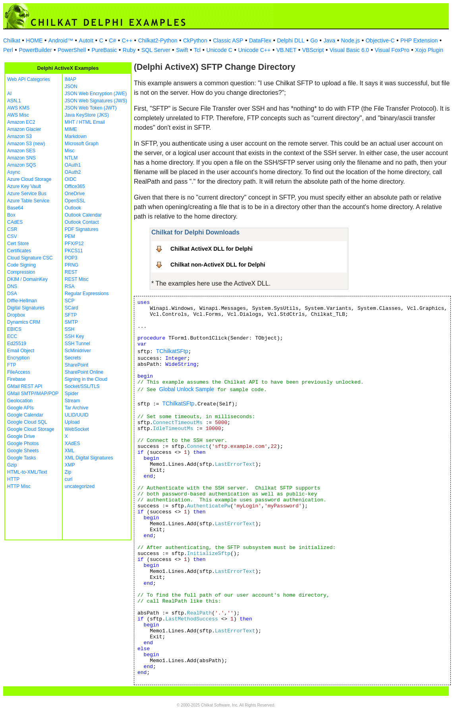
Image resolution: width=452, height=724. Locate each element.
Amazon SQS (21, 165)
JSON (71, 86)
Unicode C (219, 50)
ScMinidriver (78, 350)
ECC (12, 336)
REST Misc (77, 279)
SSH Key (74, 336)
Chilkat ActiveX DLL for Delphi (211, 249)
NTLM (71, 158)
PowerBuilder (35, 50)
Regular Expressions (87, 293)
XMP (70, 465)
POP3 (71, 258)
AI (9, 93)
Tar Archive (76, 408)
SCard (71, 308)
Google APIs (20, 408)
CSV (12, 236)
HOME (34, 40)
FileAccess (18, 372)
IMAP (70, 79)
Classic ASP (228, 40)
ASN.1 (14, 101)
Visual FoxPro (392, 50)
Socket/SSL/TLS (82, 386)
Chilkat (11, 40)
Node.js (350, 40)
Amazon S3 (19, 136)
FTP (11, 365)
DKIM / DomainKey (27, 279)
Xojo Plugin (429, 50)
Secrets (73, 358)
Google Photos (23, 443)
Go (314, 40)
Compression (21, 272)
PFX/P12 (74, 243)
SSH (70, 329)
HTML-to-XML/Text (27, 472)
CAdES (15, 222)
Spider (72, 393)
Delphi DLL (290, 40)
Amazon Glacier (24, 129)
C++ (127, 40)
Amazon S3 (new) (26, 143)
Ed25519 (16, 343)
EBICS (14, 329)
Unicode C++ (254, 50)
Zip (68, 472)
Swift (182, 50)
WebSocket (77, 429)
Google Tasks (21, 458)
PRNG (72, 265)
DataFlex (260, 40)
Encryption (18, 358)
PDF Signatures (82, 229)
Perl (8, 50)
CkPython (195, 40)
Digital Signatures (25, 308)
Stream (72, 400)
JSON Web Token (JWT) (91, 108)
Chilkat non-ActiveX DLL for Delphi (217, 264)
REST (71, 272)
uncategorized (80, 486)
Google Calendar (25, 415)
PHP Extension (419, 40)
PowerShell (72, 50)
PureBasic (104, 50)
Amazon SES (21, 151)
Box (11, 215)
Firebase (16, 379)
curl (68, 479)
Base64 (15, 208)
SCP (70, 300)
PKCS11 (74, 250)
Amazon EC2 (21, 122)
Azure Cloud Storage (29, 179)
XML (70, 450)
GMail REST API (24, 386)
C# (112, 40)
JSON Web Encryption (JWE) (96, 93)
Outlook (73, 208)
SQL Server (155, 50)
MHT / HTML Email (85, 122)
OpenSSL (75, 201)
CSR (12, 229)
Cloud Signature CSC (30, 258)
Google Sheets (23, 450)
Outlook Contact (82, 222)
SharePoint (76, 365)
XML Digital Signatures (89, 458)
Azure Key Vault (24, 186)
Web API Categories (28, 79)
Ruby (129, 50)
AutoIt (86, 40)
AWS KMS (18, 108)
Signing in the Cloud (86, 379)
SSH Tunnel (77, 343)
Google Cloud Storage (30, 429)
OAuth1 (73, 165)
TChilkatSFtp (172, 351)
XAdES (72, 443)
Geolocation (20, 400)
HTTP (13, 479)
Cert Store (18, 243)
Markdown (76, 136)
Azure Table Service (28, 201)
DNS (12, 286)
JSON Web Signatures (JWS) (96, 101)
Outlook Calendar (83, 215)
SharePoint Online (84, 372)
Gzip (12, 465)
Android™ (60, 40)
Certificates (19, 250)
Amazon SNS (21, 158)
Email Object (20, 350)
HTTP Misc (19, 486)
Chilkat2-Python (158, 40)
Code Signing (21, 265)
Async (13, 172)
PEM (70, 236)
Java (329, 40)
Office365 (75, 186)
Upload (72, 422)
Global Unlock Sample (186, 389)
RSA (70, 286)
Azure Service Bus (26, 193)
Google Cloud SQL (27, 422)
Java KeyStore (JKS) (87, 115)
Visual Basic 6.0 (349, 50)
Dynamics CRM (23, 322)
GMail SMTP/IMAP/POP (32, 393)
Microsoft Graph (82, 143)
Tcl (197, 50)
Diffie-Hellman (22, 300)
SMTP (71, 322)
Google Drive (21, 436)
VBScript (313, 50)
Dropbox (16, 315)
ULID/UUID (77, 415)
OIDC (71, 179)
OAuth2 (73, 172)
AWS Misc (18, 115)
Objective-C (379, 40)
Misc (70, 151)
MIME (71, 129)
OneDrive (75, 193)
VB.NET (286, 50)
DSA (12, 293)
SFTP (71, 315)
